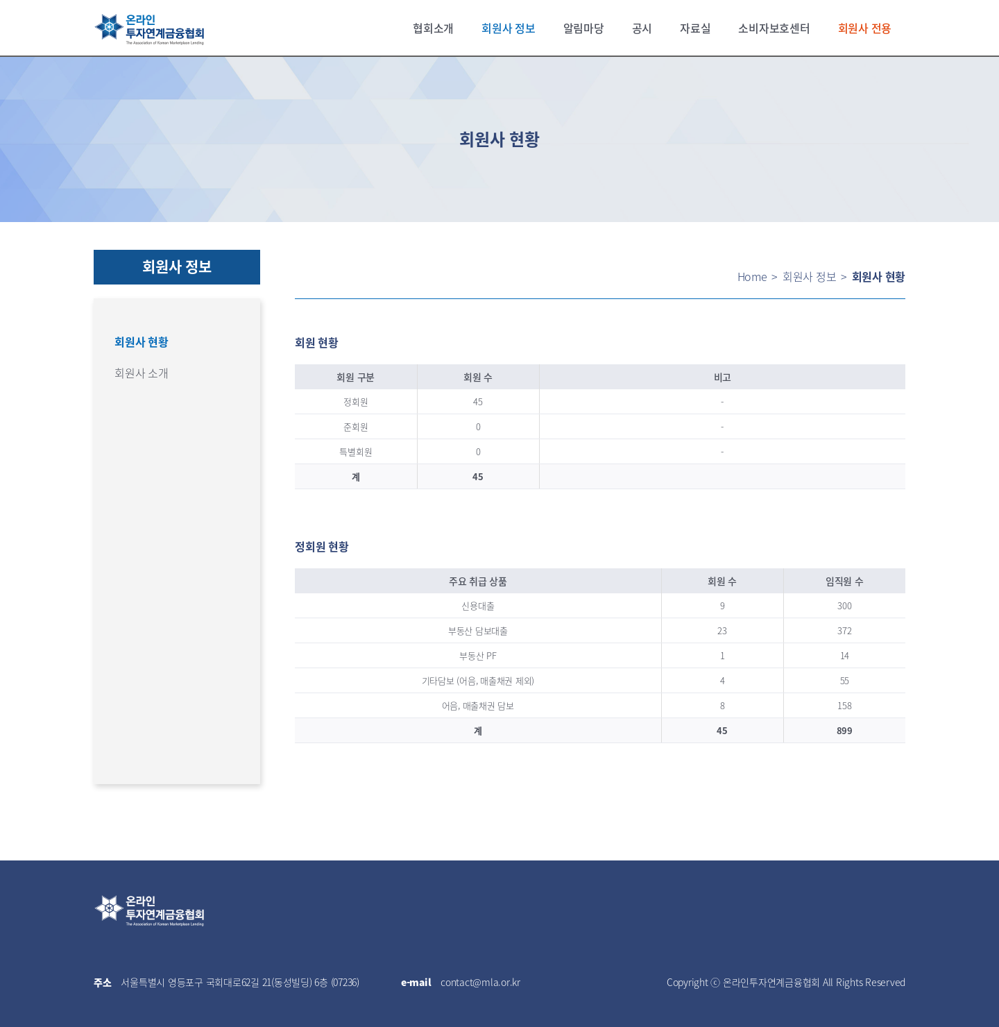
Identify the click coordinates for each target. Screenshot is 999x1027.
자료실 (695, 27)
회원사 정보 (508, 27)
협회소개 (433, 27)
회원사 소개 (141, 372)
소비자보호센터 (774, 27)
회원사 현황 (141, 341)
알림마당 (583, 27)
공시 (642, 27)
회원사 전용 (865, 27)
